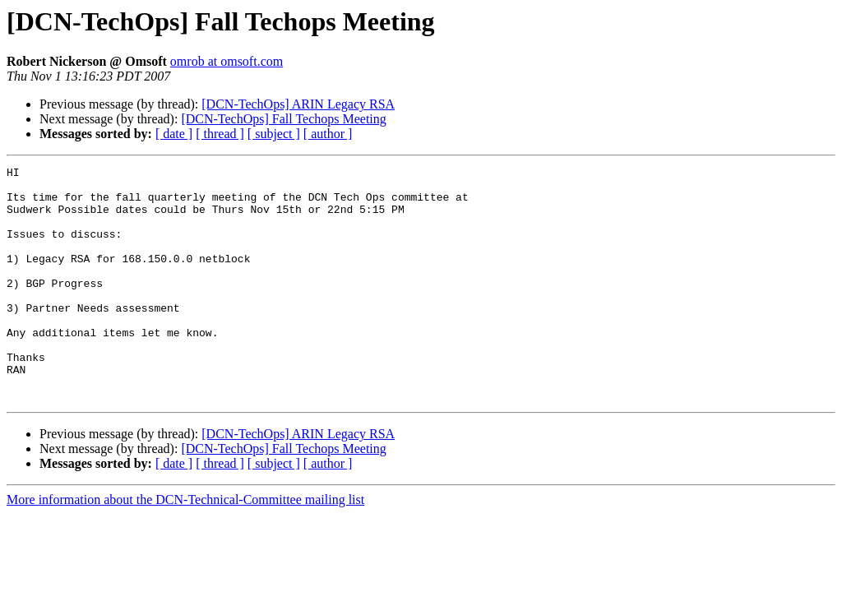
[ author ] (328, 134)
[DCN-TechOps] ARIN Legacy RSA (298, 104)
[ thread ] (220, 134)
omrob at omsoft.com (226, 61)
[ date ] (173, 134)
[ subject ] (274, 134)
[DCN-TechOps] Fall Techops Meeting (283, 119)
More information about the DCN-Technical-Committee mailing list (185, 546)
